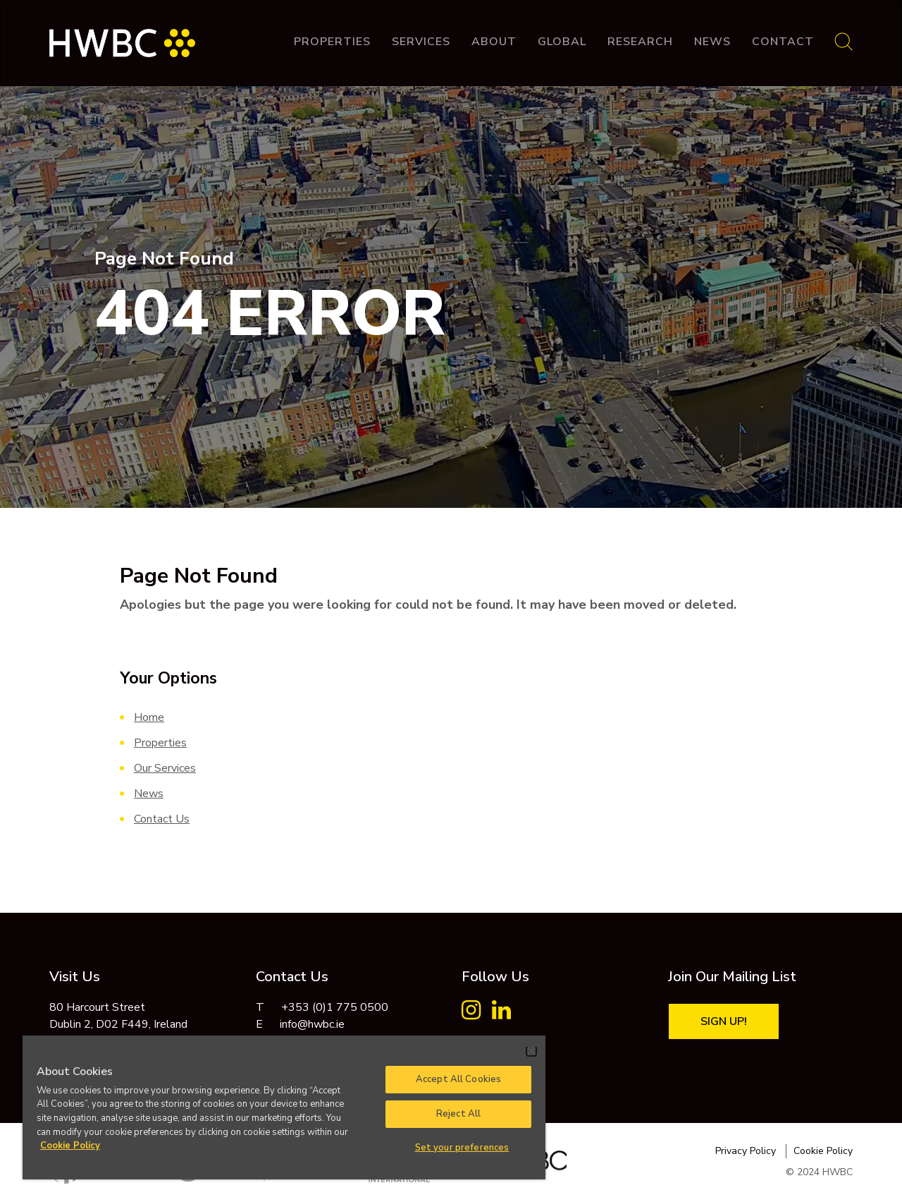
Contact (783, 41)
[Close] (531, 1051)
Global (562, 41)
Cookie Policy (823, 1151)
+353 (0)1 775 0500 (334, 1007)
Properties (332, 41)
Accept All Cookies (458, 1079)
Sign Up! (723, 1021)
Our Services (165, 768)
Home (149, 717)
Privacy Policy (745, 1151)
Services (421, 41)
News (712, 41)
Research (640, 41)
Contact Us (162, 819)
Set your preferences (462, 1147)
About (494, 41)
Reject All (458, 1113)
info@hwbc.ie (312, 1024)
